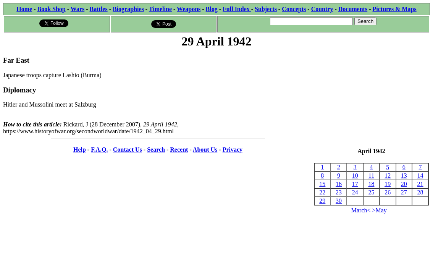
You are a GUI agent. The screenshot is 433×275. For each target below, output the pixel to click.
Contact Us (127, 149)
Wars (77, 9)
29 (322, 200)
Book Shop (51, 9)
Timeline (160, 9)
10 (355, 175)
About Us (205, 149)
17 (355, 184)
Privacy (232, 149)
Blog (212, 9)
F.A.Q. (99, 149)
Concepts (294, 9)
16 (339, 184)
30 (339, 200)
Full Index (237, 9)
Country (322, 9)
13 (404, 175)
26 (388, 192)
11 (371, 175)
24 (355, 192)
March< (361, 210)
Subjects (266, 9)
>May (379, 210)
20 (404, 184)
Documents (352, 9)
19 (388, 184)
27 (404, 192)
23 (339, 192)
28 (420, 192)
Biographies (128, 9)
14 (420, 175)
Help (79, 149)
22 (322, 192)
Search (156, 149)
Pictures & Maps (395, 9)
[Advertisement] (371, 98)
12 (388, 175)
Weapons (188, 9)
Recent (179, 149)
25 (371, 192)
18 (371, 184)
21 (420, 184)
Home (24, 9)
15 (322, 184)
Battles (99, 9)
